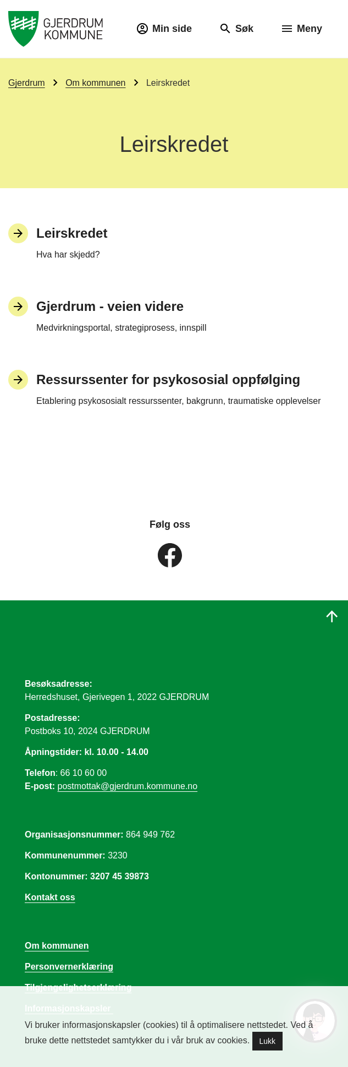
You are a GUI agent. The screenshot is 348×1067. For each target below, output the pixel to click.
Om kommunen (95, 82)
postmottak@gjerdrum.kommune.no (128, 786)
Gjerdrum (26, 82)
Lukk (267, 1041)
